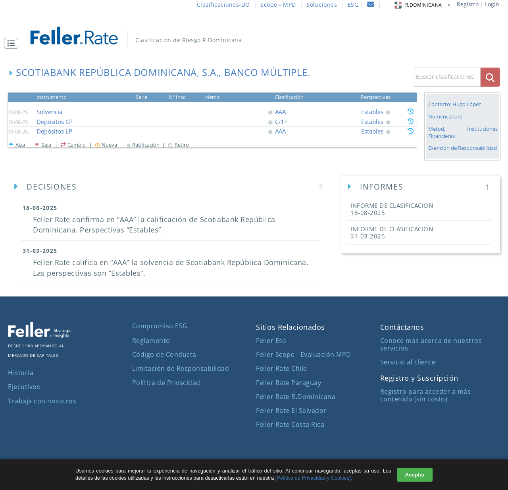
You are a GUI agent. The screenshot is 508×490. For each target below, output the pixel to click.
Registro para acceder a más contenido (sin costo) (425, 395)
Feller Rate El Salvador (291, 410)
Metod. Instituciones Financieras (462, 132)
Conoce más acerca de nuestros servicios (431, 344)
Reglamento (151, 340)
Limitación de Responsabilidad (180, 368)
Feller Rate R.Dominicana (295, 396)
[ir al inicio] (79, 34)
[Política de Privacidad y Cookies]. (313, 478)
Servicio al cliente (408, 362)
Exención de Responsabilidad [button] (462, 148)
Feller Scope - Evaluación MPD (303, 354)
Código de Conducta (164, 354)
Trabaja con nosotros (42, 401)
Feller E (271, 340)
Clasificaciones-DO (223, 4)
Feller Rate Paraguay (288, 382)
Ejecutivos (24, 386)
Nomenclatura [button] (445, 116)
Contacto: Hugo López (454, 104)
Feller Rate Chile (281, 368)
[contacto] (370, 5)
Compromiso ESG (160, 326)
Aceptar (415, 475)
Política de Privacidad (166, 382)
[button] (13, 43)
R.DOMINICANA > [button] (422, 5)
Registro (468, 4)
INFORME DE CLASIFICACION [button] (391, 209)
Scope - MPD (278, 4)
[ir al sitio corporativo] (39, 335)
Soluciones (321, 4)
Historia (20, 372)
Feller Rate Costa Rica (290, 424)
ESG (353, 4)
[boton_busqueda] (490, 77)
